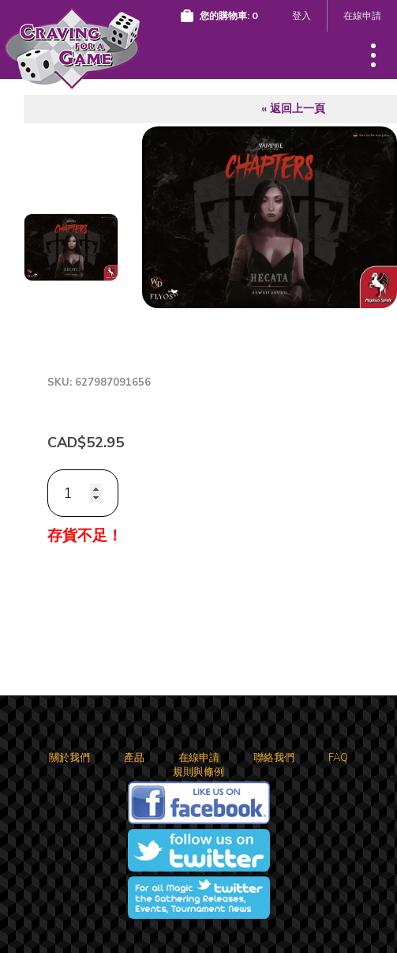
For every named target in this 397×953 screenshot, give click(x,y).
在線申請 (362, 15)
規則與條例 (198, 772)
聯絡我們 (273, 758)
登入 (301, 15)
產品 (134, 758)
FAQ (338, 758)
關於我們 (69, 758)
